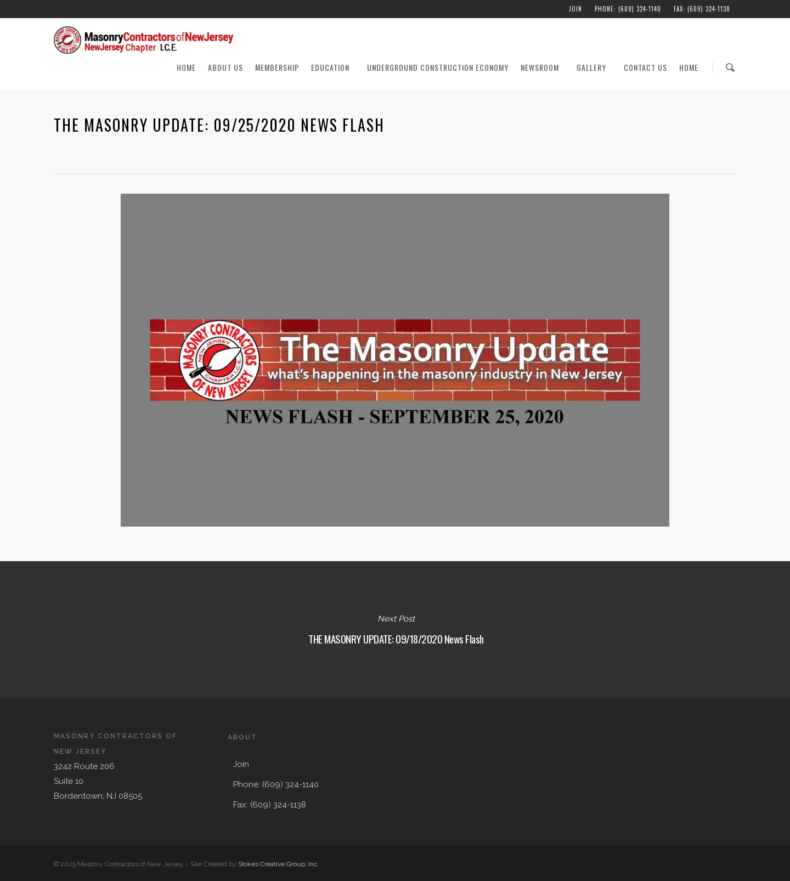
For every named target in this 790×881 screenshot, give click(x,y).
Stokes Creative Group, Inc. (278, 864)
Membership (277, 67)
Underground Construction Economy (438, 67)
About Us (225, 67)
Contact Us (645, 67)
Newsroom (545, 67)
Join (575, 8)
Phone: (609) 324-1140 (628, 8)
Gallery (596, 67)
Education (335, 67)
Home (186, 67)
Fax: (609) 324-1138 (702, 8)
